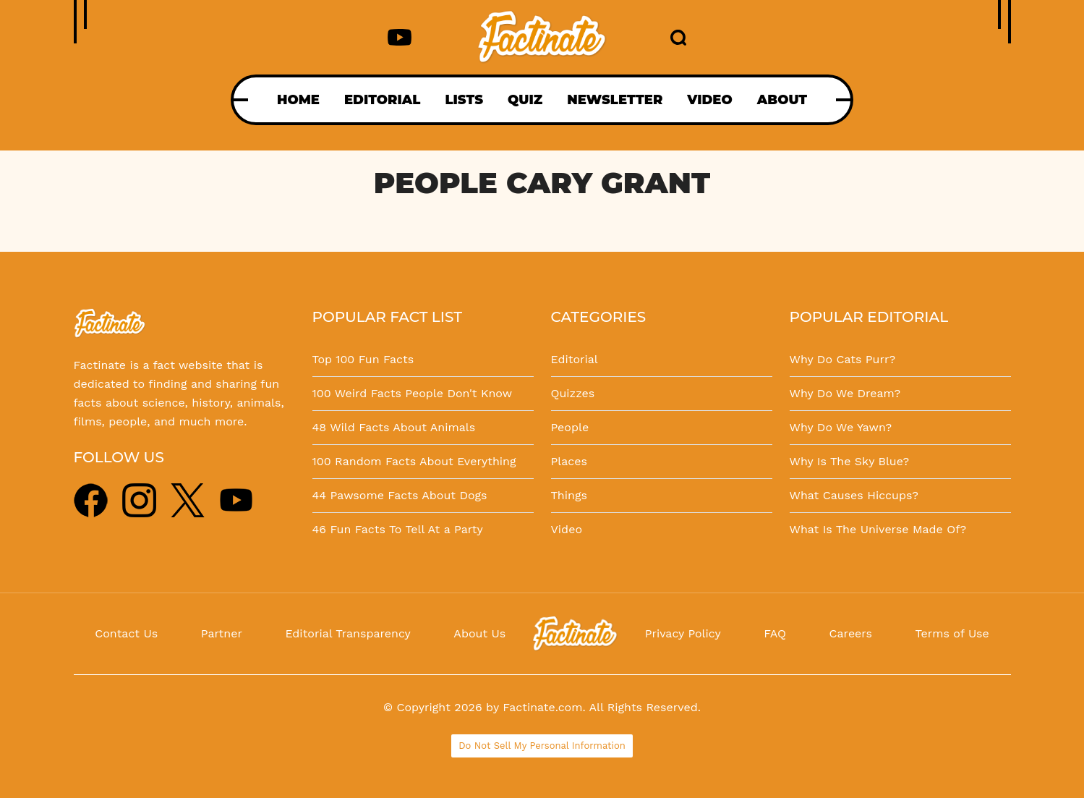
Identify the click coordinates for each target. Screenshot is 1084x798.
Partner (221, 633)
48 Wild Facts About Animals (394, 427)
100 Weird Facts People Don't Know (412, 393)
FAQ (775, 633)
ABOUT (782, 100)
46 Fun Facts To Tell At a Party (397, 529)
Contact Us (126, 633)
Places (569, 461)
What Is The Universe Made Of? (878, 529)
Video (567, 529)
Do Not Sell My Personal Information (542, 745)
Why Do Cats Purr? (843, 359)
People (570, 427)
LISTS (464, 100)
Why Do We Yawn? (841, 427)
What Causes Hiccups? (854, 495)
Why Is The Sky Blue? (850, 461)
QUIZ (525, 100)
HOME (298, 100)
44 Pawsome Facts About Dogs (399, 495)
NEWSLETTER (614, 100)
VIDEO (709, 100)
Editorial (574, 359)
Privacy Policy (683, 633)
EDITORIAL (382, 100)
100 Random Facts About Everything (414, 461)
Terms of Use (952, 633)
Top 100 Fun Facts (363, 359)
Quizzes (573, 393)
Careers (850, 633)
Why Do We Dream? (845, 393)
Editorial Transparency (347, 633)
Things (569, 495)
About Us (479, 633)
